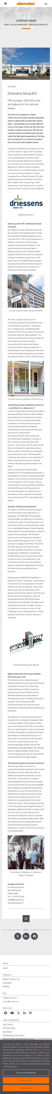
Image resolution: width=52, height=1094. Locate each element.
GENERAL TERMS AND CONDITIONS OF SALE (18, 1039)
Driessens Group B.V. (38, 25)
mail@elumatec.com (10, 998)
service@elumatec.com (11, 1001)
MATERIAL (6, 986)
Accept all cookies (26, 1088)
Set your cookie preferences (26, 1073)
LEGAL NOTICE (8, 1025)
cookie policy (41, 1050)
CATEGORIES (7, 983)
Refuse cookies (26, 1080)
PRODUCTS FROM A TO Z (11, 979)
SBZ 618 (24, 516)
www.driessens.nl (15, 903)
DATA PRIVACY (8, 1032)
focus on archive (19, 25)
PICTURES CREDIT (9, 1028)
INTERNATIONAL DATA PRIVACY (13, 1035)
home (6, 25)
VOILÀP (5, 968)
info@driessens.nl (16, 899)
